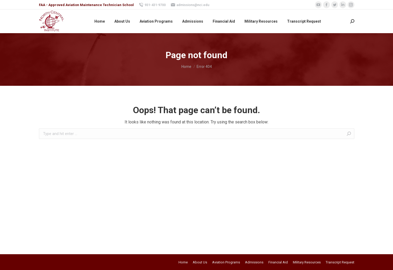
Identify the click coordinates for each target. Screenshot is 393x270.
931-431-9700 (152, 5)
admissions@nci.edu (190, 5)
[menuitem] (99, 21)
